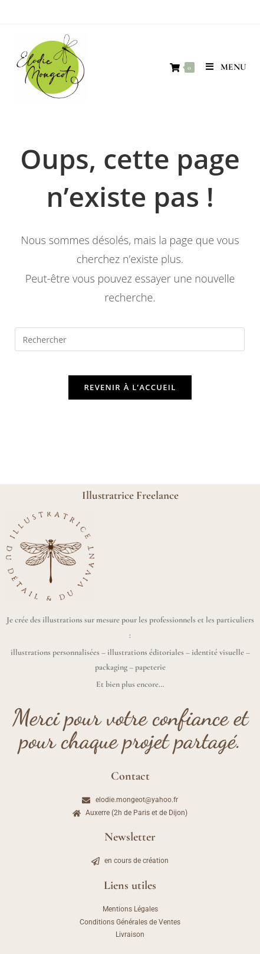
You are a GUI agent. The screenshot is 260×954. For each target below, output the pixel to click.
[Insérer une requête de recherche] (130, 339)
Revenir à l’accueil (130, 387)
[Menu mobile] (222, 66)
